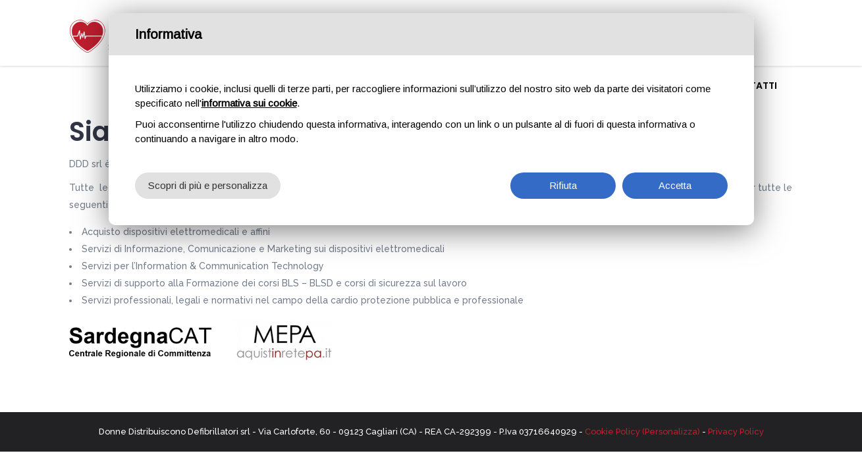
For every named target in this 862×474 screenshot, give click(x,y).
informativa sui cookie (249, 98)
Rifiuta (563, 180)
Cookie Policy (612, 431)
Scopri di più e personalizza (207, 180)
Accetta (675, 180)
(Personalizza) (671, 431)
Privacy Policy (736, 431)
